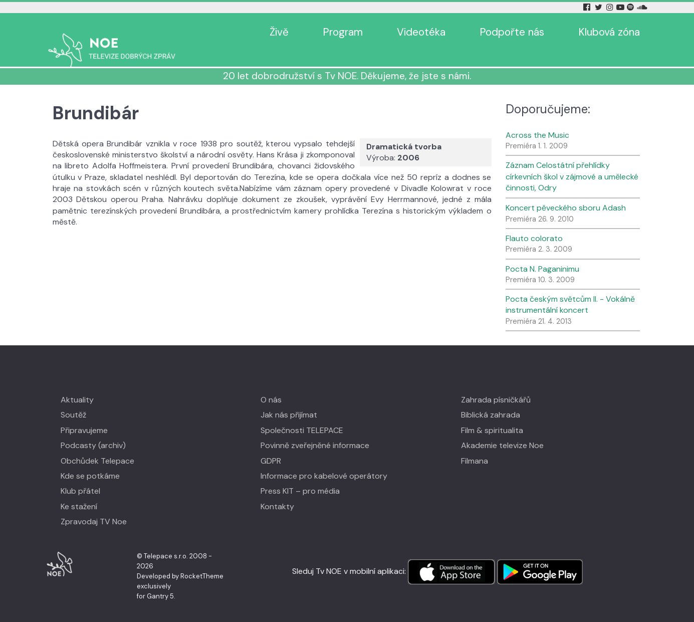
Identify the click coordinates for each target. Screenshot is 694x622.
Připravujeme (84, 415)
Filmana (474, 446)
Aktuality (77, 385)
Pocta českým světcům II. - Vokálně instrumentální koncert (570, 290)
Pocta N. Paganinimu (542, 254)
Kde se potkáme (90, 461)
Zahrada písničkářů (496, 385)
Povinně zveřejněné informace (315, 431)
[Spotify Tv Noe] (631, 7)
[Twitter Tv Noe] (599, 7)
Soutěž (73, 400)
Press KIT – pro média (300, 476)
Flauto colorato (534, 224)
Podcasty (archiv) (93, 431)
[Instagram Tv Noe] (611, 7)
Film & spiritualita (492, 415)
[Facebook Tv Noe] (588, 7)
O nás (271, 385)
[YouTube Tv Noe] (621, 7)
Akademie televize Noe (502, 431)
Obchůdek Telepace (97, 446)
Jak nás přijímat (289, 400)
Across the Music (537, 120)
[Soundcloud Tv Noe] (642, 7)
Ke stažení (79, 492)
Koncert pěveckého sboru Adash (566, 193)
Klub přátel (80, 476)
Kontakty (277, 492)
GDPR (271, 446)
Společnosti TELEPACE (302, 415)
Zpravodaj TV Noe (94, 507)
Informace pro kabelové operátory (324, 461)
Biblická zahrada (490, 400)
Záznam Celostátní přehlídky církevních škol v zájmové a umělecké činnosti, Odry (572, 161)
